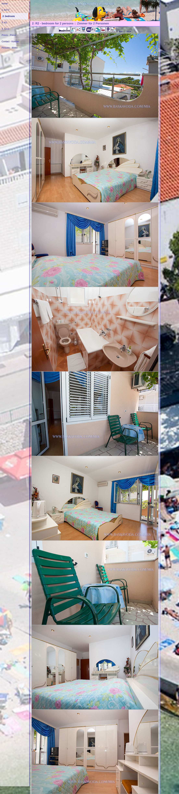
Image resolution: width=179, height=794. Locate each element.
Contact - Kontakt (10, 41)
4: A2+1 (5, 29)
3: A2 (4, 22)
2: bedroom (8, 16)
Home (5, 3)
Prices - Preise (9, 35)
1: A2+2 (5, 10)
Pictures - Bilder (10, 47)
